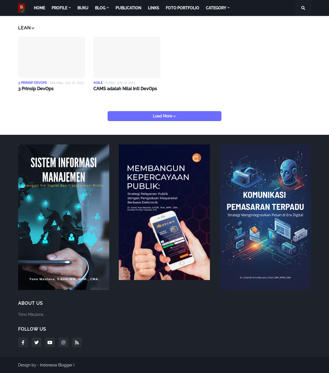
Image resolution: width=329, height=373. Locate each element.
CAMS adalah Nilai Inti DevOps (125, 88)
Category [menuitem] (216, 8)
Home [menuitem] (39, 8)
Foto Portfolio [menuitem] (182, 8)
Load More (163, 116)
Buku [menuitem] (82, 8)
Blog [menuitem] (100, 8)
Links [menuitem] (153, 8)
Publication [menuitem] (128, 8)
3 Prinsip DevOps (36, 88)
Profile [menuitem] (59, 8)
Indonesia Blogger (56, 365)
